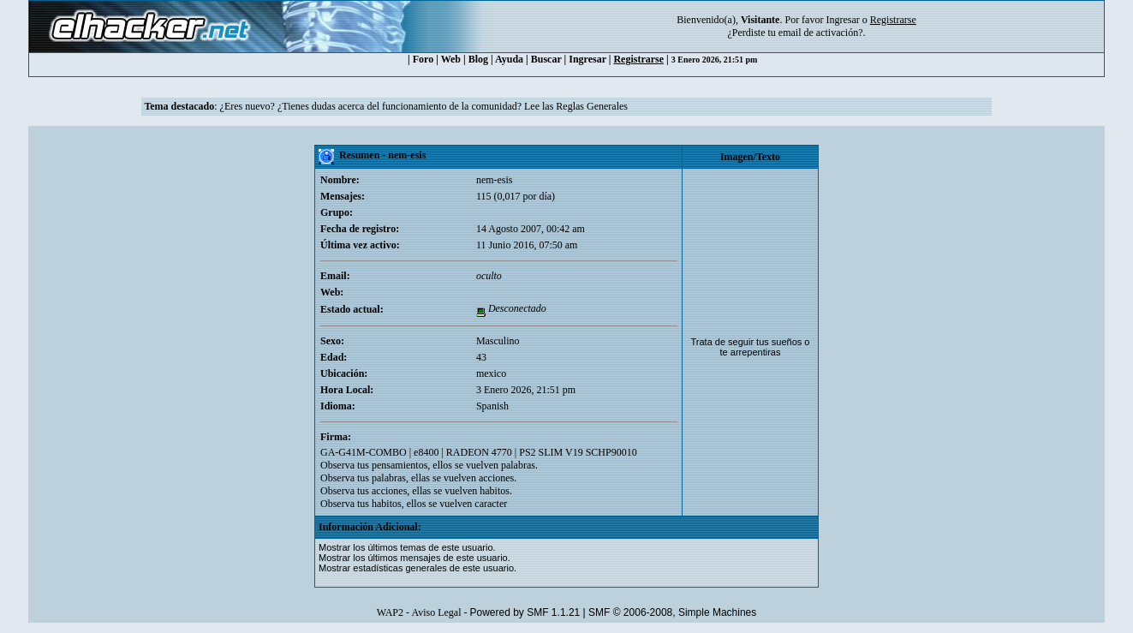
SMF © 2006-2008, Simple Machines (672, 612)
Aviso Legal (436, 612)
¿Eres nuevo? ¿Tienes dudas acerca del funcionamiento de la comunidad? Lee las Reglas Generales (424, 106)
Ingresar (842, 20)
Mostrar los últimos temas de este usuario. (407, 547)
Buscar (546, 59)
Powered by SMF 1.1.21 (525, 612)
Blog (478, 59)
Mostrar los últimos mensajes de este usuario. (414, 557)
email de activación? (820, 33)
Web (451, 59)
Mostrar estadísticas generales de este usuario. (417, 568)
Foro (423, 59)
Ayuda (509, 59)
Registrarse (638, 59)
